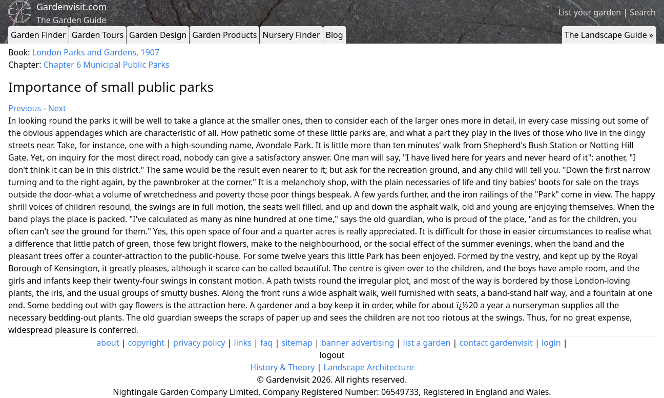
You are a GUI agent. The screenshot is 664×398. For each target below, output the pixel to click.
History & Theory (282, 367)
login (551, 342)
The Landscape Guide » (609, 35)
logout (332, 355)
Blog (334, 35)
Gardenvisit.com (71, 7)
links (243, 342)
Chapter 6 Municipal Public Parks (107, 64)
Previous (24, 108)
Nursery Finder (291, 35)
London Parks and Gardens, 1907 (95, 52)
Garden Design (157, 35)
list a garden (427, 342)
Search (643, 12)
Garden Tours (97, 35)
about (107, 342)
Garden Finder (38, 35)
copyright (146, 342)
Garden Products (224, 35)
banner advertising (357, 342)
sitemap (297, 342)
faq (266, 342)
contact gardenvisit (496, 342)
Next (57, 108)
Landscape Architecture (369, 367)
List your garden (589, 12)
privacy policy (199, 342)
